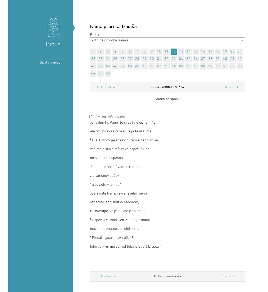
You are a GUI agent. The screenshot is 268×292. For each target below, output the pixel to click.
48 (130, 66)
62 (232, 66)
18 (218, 51)
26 (122, 59)
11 (166, 51)
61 (225, 66)
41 (232, 59)
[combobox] (167, 40)
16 (203, 51)
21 (240, 51)
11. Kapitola (108, 87)
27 (130, 59)
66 (108, 73)
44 (100, 66)
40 (225, 59)
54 (174, 66)
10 (159, 51)
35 (188, 59)
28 (137, 59)
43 (93, 66)
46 (115, 66)
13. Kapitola (227, 87)
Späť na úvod (50, 62)
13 (181, 51)
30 (152, 59)
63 (240, 66)
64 (93, 73)
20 (232, 51)
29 (144, 59)
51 (152, 66)
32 (166, 59)
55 (181, 66)
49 (137, 66)
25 (115, 59)
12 (174, 51)
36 (196, 59)
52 (159, 66)
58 (203, 66)
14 (188, 51)
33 (174, 59)
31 (159, 59)
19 (225, 51)
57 (196, 66)
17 (210, 51)
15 (196, 51)
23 (100, 59)
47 (122, 66)
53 (166, 66)
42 (240, 59)
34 (181, 59)
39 (218, 59)
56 (188, 66)
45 (108, 66)
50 (144, 66)
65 (100, 73)
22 (93, 59)
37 (203, 59)
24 (108, 59)
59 (210, 66)
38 (210, 59)
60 (218, 66)
